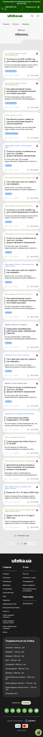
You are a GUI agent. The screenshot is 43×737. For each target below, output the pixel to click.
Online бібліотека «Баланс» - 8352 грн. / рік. (20, 678)
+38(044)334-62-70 (10, 8)
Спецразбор (7, 589)
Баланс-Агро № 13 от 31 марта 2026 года (20, 517)
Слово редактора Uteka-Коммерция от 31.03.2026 (17, 419)
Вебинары (6, 585)
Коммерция (8, 355)
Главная (6, 574)
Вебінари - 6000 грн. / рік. (15, 673)
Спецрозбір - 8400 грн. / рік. (16, 664)
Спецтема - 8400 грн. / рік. (15, 648)
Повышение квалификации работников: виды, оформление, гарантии (21, 331)
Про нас (26, 574)
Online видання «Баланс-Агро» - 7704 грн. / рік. (21, 688)
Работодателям (30, 234)
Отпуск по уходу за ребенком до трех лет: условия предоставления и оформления (21, 154)
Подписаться (31, 7)
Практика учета (30, 177)
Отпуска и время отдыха (19, 383)
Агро (6, 53)
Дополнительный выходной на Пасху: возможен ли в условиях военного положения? (20, 467)
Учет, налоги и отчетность (21, 355)
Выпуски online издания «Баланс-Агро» (20, 510)
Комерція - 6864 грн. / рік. (15, 656)
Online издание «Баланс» (13, 145)
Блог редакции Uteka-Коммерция (23, 414)
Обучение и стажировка (19, 324)
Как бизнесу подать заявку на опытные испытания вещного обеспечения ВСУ (20, 122)
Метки (5, 632)
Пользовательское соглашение (29, 590)
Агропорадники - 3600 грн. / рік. (17, 669)
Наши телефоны (29, 585)
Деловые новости (16, 115)
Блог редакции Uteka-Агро (17, 437)
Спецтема (6, 578)
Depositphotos (28, 604)
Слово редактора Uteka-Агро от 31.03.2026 (21, 443)
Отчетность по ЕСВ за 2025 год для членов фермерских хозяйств (22, 60)
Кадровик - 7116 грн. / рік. (15, 652)
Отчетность (29, 206)
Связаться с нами (29, 578)
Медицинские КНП (10, 604)
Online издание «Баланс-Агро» (15, 177)
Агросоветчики (8, 593)
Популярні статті (12, 693)
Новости (7, 115)
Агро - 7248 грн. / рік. (13, 660)
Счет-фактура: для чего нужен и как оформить (21, 183)
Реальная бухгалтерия (11, 608)
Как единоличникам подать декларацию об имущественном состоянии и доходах (21, 91)
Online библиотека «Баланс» (9, 627)
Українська (16, 703)
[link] (21, 64)
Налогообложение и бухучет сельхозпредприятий (16, 54)
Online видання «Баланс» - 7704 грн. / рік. (21, 683)
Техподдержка (28, 581)
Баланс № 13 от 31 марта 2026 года (22, 492)
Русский (26, 703)
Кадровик (8, 324)
